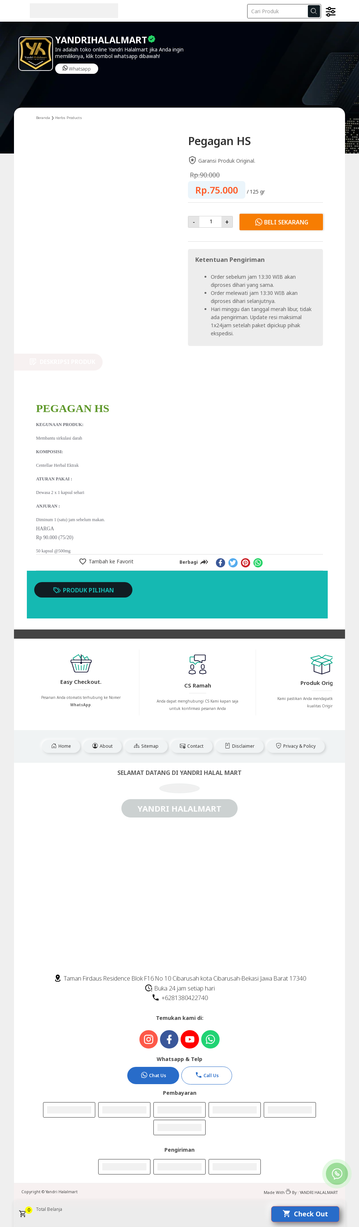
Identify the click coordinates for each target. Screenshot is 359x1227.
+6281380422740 (180, 998)
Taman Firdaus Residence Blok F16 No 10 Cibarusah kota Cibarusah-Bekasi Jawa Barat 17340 (180, 978)
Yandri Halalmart (62, 1191)
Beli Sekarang (281, 222)
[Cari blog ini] (284, 11)
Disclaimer (240, 746)
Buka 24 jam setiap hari (180, 988)
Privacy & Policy (296, 746)
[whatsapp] (258, 562)
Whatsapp (77, 68)
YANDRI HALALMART (319, 1192)
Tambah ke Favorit (110, 561)
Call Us (207, 1075)
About (102, 746)
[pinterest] (245, 562)
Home (61, 746)
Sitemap (146, 746)
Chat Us (153, 1075)
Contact (191, 746)
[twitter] (233, 562)
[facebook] (220, 562)
